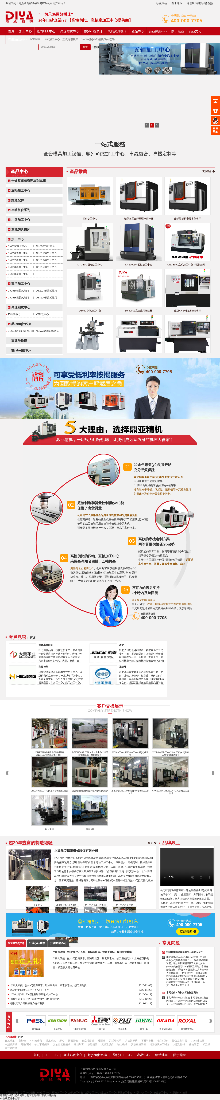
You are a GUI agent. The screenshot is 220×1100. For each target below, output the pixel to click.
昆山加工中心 (108, 1092)
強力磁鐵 (122, 1044)
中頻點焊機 (11, 1044)
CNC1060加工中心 (18, 253)
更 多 (150, 842)
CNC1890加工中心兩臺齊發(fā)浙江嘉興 (49, 791)
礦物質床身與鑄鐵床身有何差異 (27, 1003)
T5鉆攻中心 (14, 314)
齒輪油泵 (194, 1044)
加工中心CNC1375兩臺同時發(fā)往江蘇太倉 (130, 792)
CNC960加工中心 (45, 246)
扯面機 (101, 1040)
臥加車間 (49, 829)
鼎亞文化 (195, 31)
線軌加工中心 (75, 1092)
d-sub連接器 (197, 1040)
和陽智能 (43, 666)
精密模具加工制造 (159, 1044)
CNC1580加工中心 (46, 267)
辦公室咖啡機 (179, 1040)
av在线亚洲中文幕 (10, 1098)
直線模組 (10, 1040)
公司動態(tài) (16, 943)
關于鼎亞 (176, 3)
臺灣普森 (36, 1029)
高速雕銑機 (19, 340)
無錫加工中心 (161, 1092)
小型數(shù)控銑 (178, 1092)
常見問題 (171, 942)
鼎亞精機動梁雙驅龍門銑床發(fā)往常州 (90, 791)
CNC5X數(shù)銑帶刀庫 (21, 331)
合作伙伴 (8, 1022)
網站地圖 (161, 1055)
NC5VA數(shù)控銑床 (47, 331)
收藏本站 (161, 3)
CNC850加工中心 (17, 246)
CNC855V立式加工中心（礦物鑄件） (187, 264)
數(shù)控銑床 (93, 31)
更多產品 (206, 171)
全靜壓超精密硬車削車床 (28, 181)
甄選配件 (17, 200)
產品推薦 (78, 171)
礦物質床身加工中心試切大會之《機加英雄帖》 (36, 999)
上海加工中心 (92, 1092)
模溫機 (206, 1044)
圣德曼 (122, 666)
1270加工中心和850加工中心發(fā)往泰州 (130, 753)
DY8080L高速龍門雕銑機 (138, 310)
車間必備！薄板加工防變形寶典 (182, 992)
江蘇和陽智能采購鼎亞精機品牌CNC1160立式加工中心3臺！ (49, 753)
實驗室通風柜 (138, 1044)
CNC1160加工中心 (46, 253)
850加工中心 (44, 1092)
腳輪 (61, 1040)
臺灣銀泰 (122, 1029)
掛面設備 (73, 1040)
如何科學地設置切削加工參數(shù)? (184, 952)
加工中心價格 (28, 1092)
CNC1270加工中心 (18, 260)
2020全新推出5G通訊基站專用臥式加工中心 (34, 994)
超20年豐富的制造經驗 (31, 842)
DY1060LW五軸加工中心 (138, 264)
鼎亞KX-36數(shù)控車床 (187, 310)
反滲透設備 (107, 1044)
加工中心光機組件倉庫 (95, 905)
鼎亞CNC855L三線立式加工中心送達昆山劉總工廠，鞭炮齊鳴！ (90, 753)
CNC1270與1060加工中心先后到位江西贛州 (170, 792)
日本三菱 (101, 1029)
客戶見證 (17, 637)
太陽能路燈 (179, 1044)
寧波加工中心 (125, 1092)
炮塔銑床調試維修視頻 (200, 3)
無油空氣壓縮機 (61, 1044)
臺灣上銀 (144, 1029)
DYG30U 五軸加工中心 (90, 264)
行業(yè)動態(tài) (37, 944)
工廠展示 (37, 905)
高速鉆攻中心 (69, 31)
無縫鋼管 (92, 1044)
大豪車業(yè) (45, 644)
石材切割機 (147, 1040)
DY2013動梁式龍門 (46, 290)
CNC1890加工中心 (18, 274)
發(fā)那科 (162, 1040)
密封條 (22, 1040)
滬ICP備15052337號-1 (155, 1081)
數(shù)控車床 (21, 350)
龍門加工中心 (46, 31)
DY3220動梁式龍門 (46, 297)
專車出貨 (90, 829)
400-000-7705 (186, 20)
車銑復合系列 (20, 210)
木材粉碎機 (36, 1040)
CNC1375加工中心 (18, 267)
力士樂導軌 (131, 1040)
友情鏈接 (11, 1037)
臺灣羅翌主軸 (187, 1029)
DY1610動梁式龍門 (18, 290)
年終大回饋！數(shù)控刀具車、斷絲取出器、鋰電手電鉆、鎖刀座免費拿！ (50, 985)
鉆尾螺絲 (51, 1040)
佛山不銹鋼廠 (41, 1044)
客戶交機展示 (110, 706)
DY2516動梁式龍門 (18, 297)
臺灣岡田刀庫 (165, 1029)
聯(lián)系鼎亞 (17, 39)
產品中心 (138, 31)
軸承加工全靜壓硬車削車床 (138, 218)
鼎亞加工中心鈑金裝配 (66, 905)
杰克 (121, 644)
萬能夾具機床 (117, 31)
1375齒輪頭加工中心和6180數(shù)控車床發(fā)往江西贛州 (170, 753)
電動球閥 (26, 1044)
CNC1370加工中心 (46, 260)
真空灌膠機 (88, 1040)
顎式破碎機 (11, 1048)
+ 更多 (31, 638)
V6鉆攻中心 (42, 314)
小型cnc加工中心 (143, 1092)
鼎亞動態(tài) (158, 31)
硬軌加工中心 (59, 1092)
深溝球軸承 (115, 1040)
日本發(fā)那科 (79, 1029)
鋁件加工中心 (90, 218)
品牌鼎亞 (171, 842)
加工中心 (25, 31)
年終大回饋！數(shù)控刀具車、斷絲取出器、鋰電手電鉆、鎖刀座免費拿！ (93, 951)
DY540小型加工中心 (90, 310)
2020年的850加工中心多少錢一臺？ (29, 989)
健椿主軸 (57, 1029)
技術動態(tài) (58, 943)
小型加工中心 (20, 219)
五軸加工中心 (20, 190)
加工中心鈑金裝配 (124, 905)
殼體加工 (79, 1044)
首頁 (11, 31)
